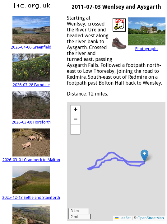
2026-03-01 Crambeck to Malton (31, 157)
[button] (144, 155)
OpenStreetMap (150, 218)
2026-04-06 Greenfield (31, 44)
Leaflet (123, 218)
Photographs (146, 46)
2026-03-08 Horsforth (31, 119)
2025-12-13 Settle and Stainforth (31, 195)
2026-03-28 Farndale (31, 82)
